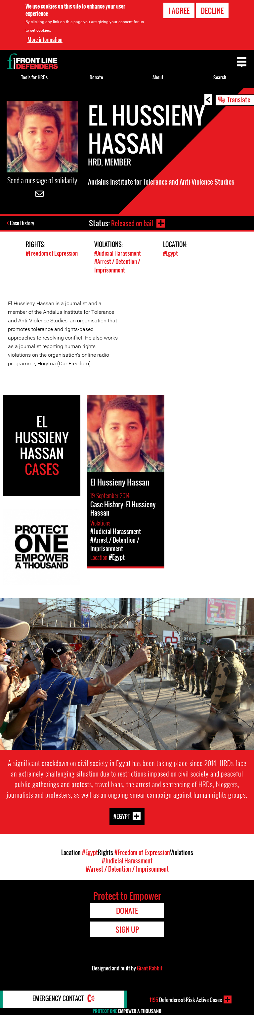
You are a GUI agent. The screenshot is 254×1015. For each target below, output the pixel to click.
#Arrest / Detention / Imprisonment (117, 266)
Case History (23, 223)
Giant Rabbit (149, 968)
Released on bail (131, 223)
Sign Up (127, 929)
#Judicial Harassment (117, 253)
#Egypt (170, 253)
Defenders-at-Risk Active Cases (186, 999)
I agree (179, 10)
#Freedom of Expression (52, 253)
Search (219, 77)
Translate (238, 99)
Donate (96, 77)
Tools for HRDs (34, 77)
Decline (212, 10)
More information (45, 40)
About (157, 77)
